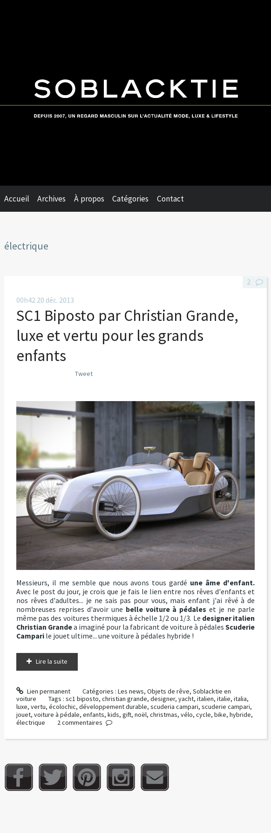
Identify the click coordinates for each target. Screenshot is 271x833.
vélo (187, 714)
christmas (163, 714)
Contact (170, 199)
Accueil (16, 199)
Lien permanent (43, 691)
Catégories (130, 199)
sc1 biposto (82, 698)
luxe (21, 706)
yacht (186, 698)
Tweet (84, 373)
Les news (131, 691)
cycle (203, 714)
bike (220, 714)
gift (126, 714)
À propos (89, 199)
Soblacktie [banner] (135, 93)
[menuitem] (21, 199)
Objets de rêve (168, 691)
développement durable (113, 706)
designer (162, 698)
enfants (93, 714)
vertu (38, 706)
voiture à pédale (57, 714)
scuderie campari (226, 706)
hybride (240, 714)
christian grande (124, 698)
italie (223, 698)
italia (240, 698)
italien (205, 698)
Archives (51, 199)
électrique (30, 722)
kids (113, 714)
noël (141, 714)
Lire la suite (52, 661)
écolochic (62, 706)
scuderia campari (174, 706)
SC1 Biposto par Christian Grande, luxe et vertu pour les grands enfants (127, 335)
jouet (23, 714)
